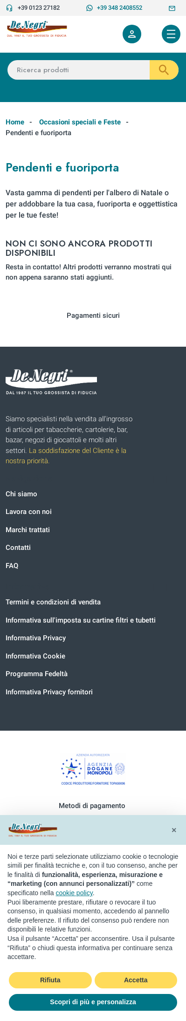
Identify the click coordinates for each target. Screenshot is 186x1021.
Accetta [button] (136, 980)
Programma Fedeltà (37, 674)
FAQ (12, 566)
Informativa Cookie (35, 656)
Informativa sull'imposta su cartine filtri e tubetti (81, 620)
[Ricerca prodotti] (93, 70)
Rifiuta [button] (50, 980)
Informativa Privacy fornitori (49, 692)
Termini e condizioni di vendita (53, 602)
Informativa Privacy (36, 638)
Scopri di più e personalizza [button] (93, 1002)
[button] (173, 829)
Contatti (18, 547)
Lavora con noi (29, 511)
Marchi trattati (28, 530)
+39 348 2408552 (114, 8)
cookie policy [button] (74, 893)
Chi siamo (21, 494)
